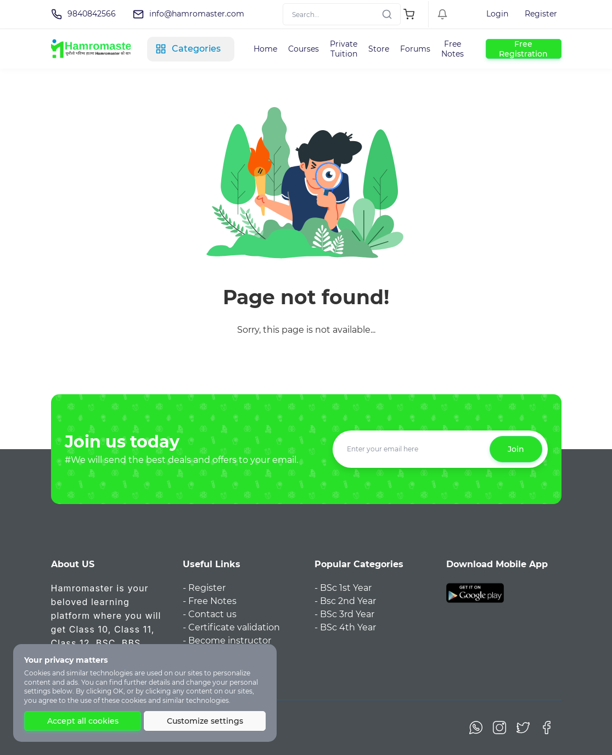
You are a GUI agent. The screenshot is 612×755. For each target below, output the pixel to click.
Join (516, 449)
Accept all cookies (83, 721)
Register (541, 14)
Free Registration (523, 49)
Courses (303, 49)
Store (378, 49)
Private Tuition (343, 49)
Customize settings (205, 721)
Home (265, 49)
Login (497, 14)
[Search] (342, 14)
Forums (415, 49)
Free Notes (452, 49)
